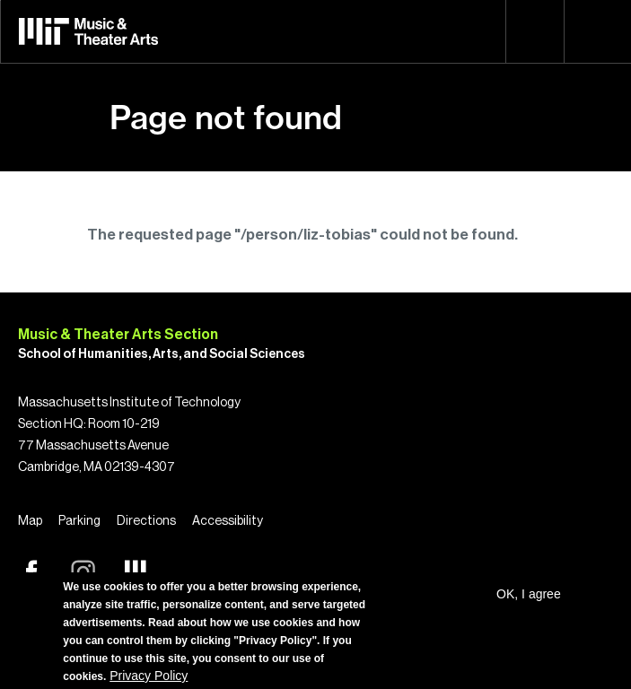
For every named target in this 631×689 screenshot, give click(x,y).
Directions (146, 521)
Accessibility (227, 521)
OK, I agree (528, 594)
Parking (79, 521)
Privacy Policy (149, 675)
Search (535, 31)
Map (30, 521)
